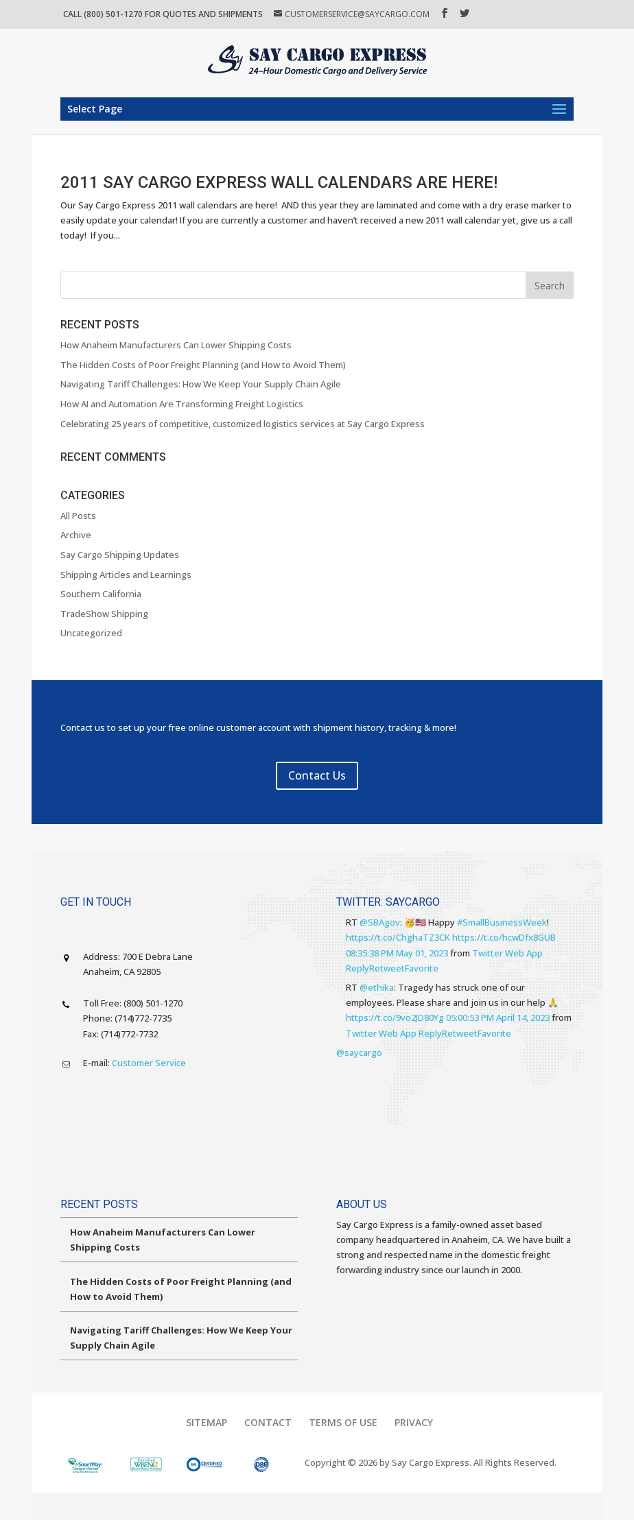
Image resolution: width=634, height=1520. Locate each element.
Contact (268, 1422)
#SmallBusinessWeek (502, 922)
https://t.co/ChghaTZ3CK (398, 937)
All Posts (78, 515)
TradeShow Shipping (104, 613)
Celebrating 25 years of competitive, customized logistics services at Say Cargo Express (242, 424)
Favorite (421, 968)
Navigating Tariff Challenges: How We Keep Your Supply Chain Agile (200, 384)
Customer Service (149, 1063)
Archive (75, 535)
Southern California (100, 594)
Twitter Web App (507, 953)
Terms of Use (343, 1422)
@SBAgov (380, 922)
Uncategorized (91, 633)
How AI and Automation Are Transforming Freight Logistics (181, 404)
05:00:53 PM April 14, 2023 (498, 1017)
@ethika (377, 987)
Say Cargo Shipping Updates (119, 554)
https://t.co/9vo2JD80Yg (395, 1017)
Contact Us (317, 775)
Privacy (414, 1422)
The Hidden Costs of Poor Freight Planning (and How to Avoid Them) (203, 365)
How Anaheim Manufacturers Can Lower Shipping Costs (176, 345)
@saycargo (359, 1052)
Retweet (387, 968)
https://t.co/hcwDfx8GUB (504, 937)
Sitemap (206, 1422)
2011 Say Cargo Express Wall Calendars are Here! (278, 182)
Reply (357, 968)
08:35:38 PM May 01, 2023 (397, 953)
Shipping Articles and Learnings (125, 574)
